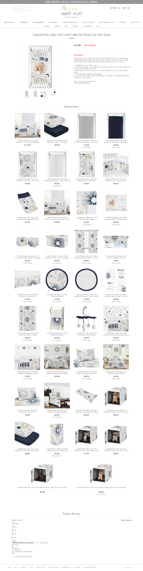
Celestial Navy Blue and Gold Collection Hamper (57, 334)
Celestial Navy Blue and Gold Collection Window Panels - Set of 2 (86, 257)
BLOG (31, 567)
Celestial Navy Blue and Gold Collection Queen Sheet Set (86, 372)
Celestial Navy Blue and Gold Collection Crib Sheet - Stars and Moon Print (27, 180)
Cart (124, 8)
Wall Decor (135, 22)
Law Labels (77, 567)
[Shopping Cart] (128, 8)
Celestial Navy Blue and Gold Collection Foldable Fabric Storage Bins (27, 257)
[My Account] (119, 8)
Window (57, 26)
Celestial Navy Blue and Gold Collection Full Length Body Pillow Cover (86, 411)
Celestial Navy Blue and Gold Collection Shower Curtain (27, 334)
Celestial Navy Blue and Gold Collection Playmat (57, 295)
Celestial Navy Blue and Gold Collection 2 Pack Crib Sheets (57, 141)
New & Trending (9, 22)
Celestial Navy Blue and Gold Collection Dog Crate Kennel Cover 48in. (101, 487)
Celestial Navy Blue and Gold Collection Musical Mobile (86, 334)
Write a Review (126, 520)
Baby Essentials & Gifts (106, 22)
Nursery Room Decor (70, 22)
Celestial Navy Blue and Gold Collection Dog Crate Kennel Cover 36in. (116, 411)
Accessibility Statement (90, 567)
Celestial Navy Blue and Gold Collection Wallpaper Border (27, 372)
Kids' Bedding (53, 22)
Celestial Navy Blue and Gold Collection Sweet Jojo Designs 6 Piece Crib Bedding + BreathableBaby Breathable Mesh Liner (57, 218)
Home (9, 567)
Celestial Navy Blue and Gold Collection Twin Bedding (116, 372)
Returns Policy (66, 567)
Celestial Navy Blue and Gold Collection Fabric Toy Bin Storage (57, 257)
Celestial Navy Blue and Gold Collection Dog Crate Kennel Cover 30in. (116, 450)
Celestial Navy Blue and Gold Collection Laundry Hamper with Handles (57, 450)
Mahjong (122, 22)
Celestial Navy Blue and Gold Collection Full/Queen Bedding (57, 372)
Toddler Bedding (38, 22)
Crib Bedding (23, 22)
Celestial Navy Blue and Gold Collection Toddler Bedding (57, 411)
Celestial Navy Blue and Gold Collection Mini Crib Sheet (86, 179)
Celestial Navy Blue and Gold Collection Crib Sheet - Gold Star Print (57, 179)
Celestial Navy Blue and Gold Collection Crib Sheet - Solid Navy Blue (116, 141)
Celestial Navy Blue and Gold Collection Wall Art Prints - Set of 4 (116, 295)
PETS (66, 26)
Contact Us (23, 567)
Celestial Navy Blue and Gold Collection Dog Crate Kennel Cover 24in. (86, 450)
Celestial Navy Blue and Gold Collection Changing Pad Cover (27, 218)
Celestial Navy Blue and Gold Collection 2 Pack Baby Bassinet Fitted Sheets (27, 450)
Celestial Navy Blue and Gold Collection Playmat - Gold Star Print (86, 295)
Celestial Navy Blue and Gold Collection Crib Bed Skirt (27, 295)
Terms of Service (54, 567)
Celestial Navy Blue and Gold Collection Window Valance (116, 257)
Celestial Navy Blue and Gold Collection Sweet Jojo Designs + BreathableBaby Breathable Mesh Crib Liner (115, 180)
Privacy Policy (40, 567)
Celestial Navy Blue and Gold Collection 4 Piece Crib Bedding (27, 141)
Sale (98, 26)
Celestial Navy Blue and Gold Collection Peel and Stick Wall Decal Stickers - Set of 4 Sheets (116, 334)
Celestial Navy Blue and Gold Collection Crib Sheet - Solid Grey (86, 141)
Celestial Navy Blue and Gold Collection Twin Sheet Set (27, 411)
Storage (47, 26)
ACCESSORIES (87, 26)
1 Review (72, 38)
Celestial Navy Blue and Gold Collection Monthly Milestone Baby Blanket (116, 218)
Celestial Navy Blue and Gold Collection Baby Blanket (86, 218)
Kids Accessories (88, 22)
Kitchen (75, 26)
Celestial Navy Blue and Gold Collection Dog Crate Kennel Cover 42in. (42, 487)
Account (113, 8)
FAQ (16, 567)
